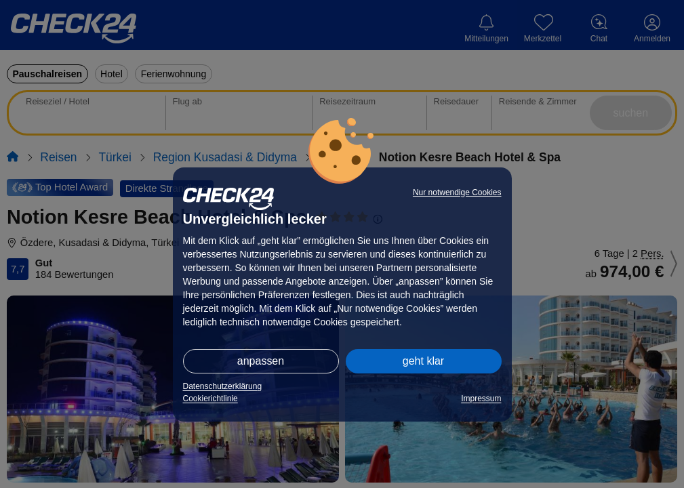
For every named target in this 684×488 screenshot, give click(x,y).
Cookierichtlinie (210, 398)
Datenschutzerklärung (222, 386)
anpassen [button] (260, 361)
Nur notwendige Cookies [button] (457, 192)
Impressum (481, 398)
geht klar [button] (423, 361)
